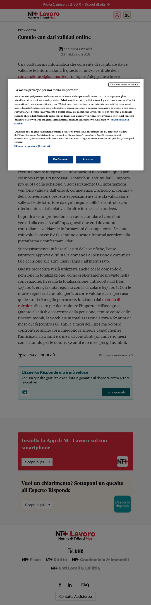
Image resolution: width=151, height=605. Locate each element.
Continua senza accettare (124, 84)
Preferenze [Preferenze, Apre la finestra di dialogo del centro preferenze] (60, 159)
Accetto (88, 159)
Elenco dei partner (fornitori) (32, 146)
